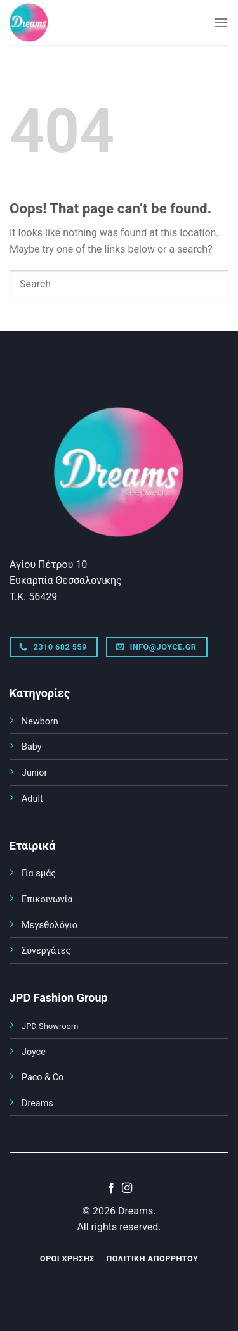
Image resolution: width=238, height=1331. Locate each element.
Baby (32, 746)
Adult (32, 798)
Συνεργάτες (46, 950)
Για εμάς (39, 873)
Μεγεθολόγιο (49, 925)
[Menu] (220, 22)
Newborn (40, 721)
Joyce (34, 1052)
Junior (34, 772)
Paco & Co (42, 1077)
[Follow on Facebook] (111, 1188)
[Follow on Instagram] (127, 1188)
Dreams (37, 1103)
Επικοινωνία (47, 899)
